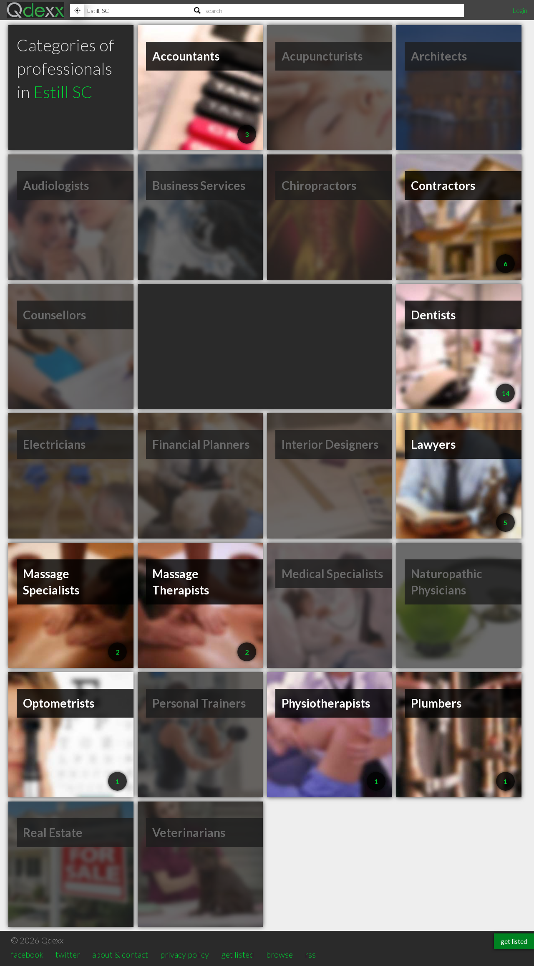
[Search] (326, 10)
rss (310, 954)
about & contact (120, 954)
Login (519, 10)
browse (279, 954)
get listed (237, 954)
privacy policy (184, 954)
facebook (27, 954)
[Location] (129, 10)
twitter (67, 954)
